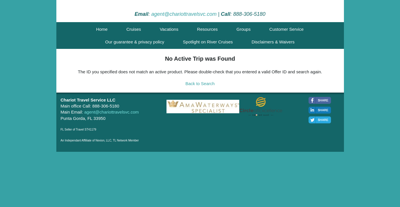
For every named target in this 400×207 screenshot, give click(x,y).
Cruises (133, 29)
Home (102, 29)
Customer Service (286, 29)
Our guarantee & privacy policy (134, 41)
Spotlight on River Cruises (208, 41)
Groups (243, 29)
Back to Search (200, 83)
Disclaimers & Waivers (273, 41)
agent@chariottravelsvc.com (184, 14)
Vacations (169, 29)
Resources (207, 29)
